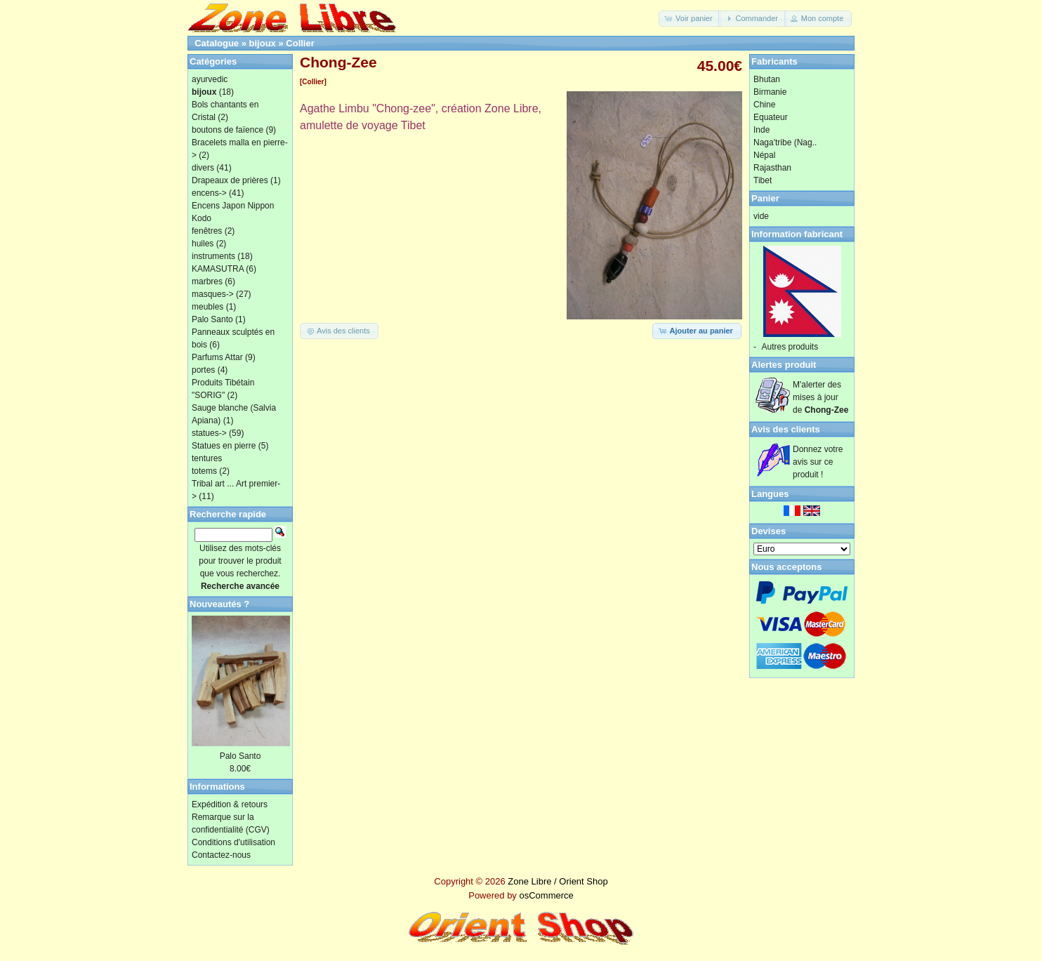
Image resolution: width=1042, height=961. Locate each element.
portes (203, 370)
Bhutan (766, 79)
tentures (207, 458)
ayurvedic (209, 79)
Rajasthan (772, 168)
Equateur (770, 117)
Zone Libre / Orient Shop (557, 881)
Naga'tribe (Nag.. (785, 142)
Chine (764, 105)
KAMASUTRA (218, 269)
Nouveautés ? (219, 604)
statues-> (209, 433)
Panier (765, 198)
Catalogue (216, 43)
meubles (207, 307)
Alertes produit (783, 364)
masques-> (213, 294)
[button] (690, 19)
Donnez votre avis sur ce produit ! (818, 461)
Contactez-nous (221, 855)
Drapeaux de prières (230, 180)
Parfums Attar (217, 357)
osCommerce (546, 895)
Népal (764, 155)
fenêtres (207, 231)
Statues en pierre (224, 446)
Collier (300, 43)
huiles (202, 243)
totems (204, 471)
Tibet (762, 180)
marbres (207, 281)
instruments (213, 256)
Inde (761, 130)
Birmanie (769, 92)
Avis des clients (785, 429)
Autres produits (790, 347)
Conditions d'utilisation (233, 842)
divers (203, 168)
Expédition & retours (230, 804)
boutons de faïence (227, 130)
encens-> (209, 193)
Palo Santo (212, 319)
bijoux (262, 43)
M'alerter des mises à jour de (820, 397)
